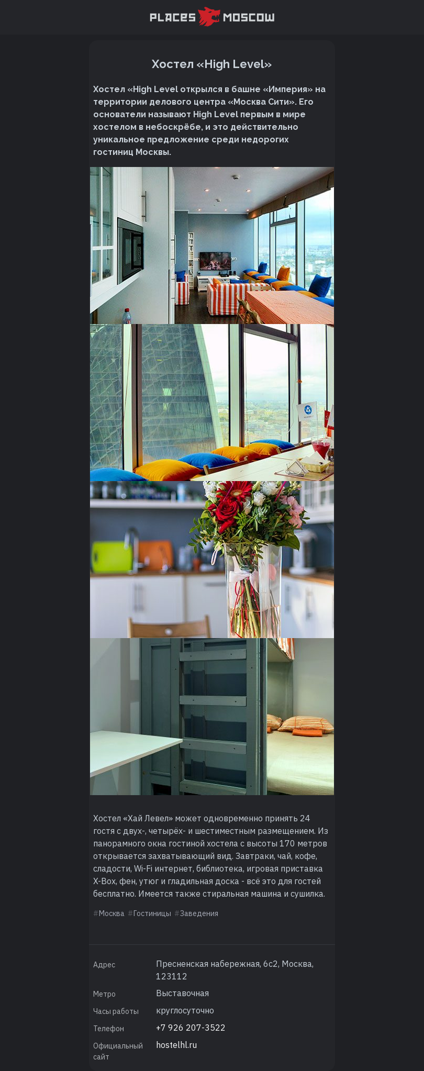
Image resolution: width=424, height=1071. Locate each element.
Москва (112, 913)
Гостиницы (152, 913)
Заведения (199, 913)
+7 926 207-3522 (191, 1027)
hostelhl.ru (176, 1045)
